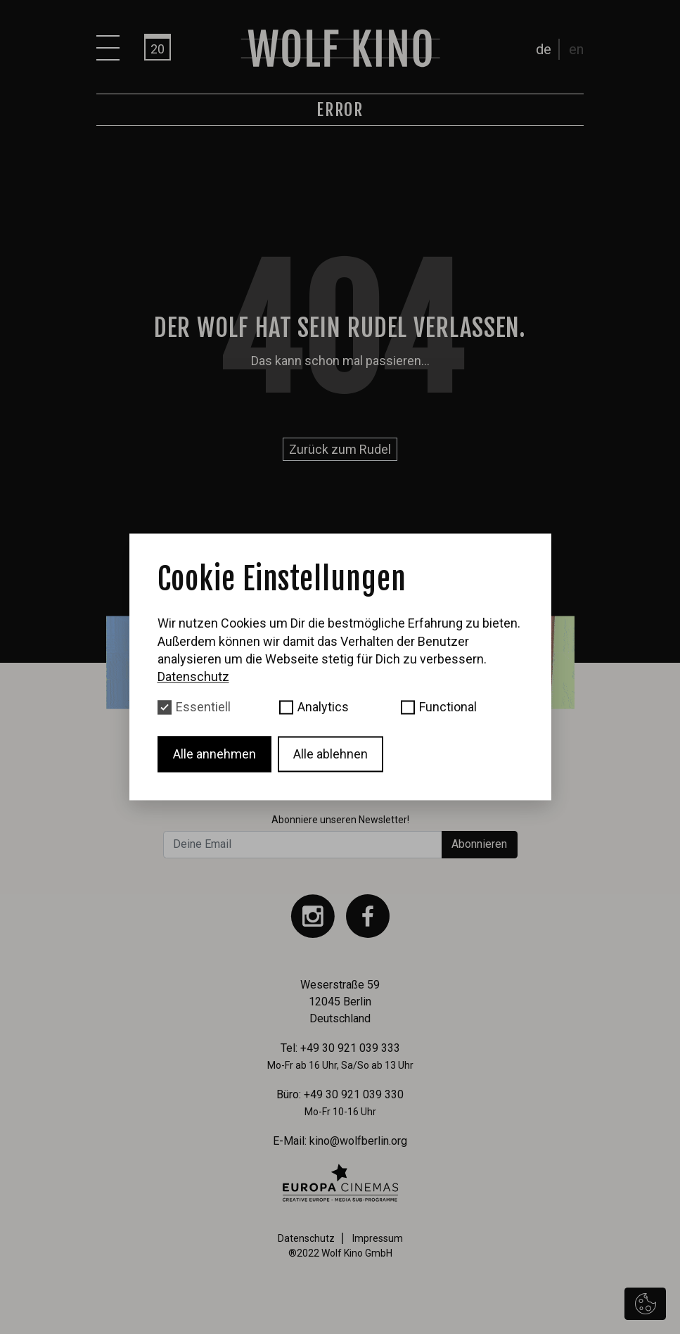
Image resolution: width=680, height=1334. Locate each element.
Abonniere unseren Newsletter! (340, 819)
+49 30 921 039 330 (354, 1094)
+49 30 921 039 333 (350, 1048)
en (576, 49)
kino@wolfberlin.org (358, 1141)
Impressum (377, 1238)
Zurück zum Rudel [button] (340, 449)
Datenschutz (306, 1238)
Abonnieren (479, 844)
